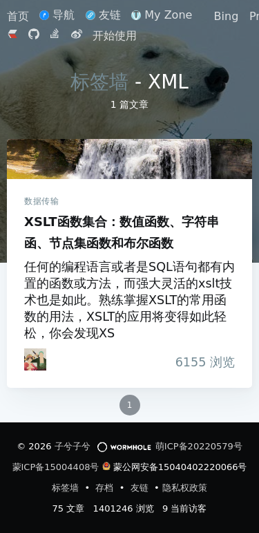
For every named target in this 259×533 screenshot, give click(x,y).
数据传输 (41, 201)
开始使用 (115, 35)
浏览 (201, 362)
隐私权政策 (184, 488)
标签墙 (99, 82)
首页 (19, 16)
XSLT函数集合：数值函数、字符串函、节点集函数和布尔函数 (129, 159)
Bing (226, 16)
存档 (105, 488)
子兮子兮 (72, 446)
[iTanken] (35, 359)
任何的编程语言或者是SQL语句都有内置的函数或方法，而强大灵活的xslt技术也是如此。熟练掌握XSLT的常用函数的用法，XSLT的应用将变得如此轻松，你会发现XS (129, 300)
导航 (57, 14)
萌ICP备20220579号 (198, 446)
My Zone (161, 14)
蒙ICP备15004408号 (55, 467)
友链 (103, 14)
